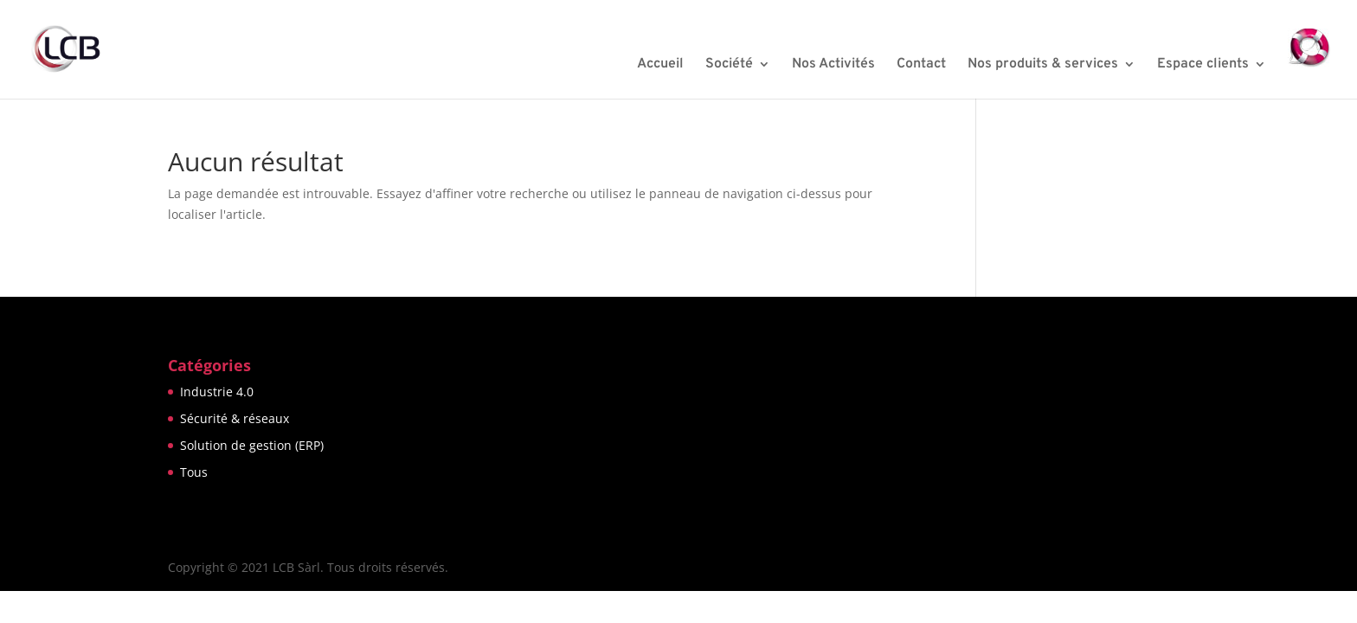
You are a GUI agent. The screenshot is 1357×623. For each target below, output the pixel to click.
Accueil (660, 65)
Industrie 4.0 (217, 391)
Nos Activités (833, 65)
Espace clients (1203, 65)
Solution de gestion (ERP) (252, 445)
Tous (194, 472)
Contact (921, 65)
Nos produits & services (1043, 65)
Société (729, 65)
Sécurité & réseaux (234, 418)
